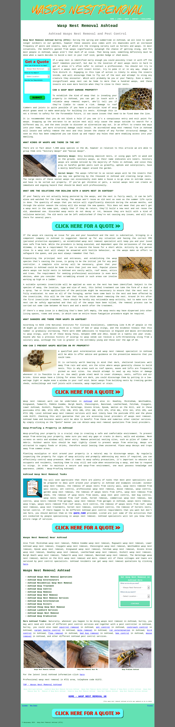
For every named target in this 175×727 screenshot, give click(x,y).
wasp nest (64, 60)
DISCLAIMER (146, 19)
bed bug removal (89, 633)
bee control (122, 633)
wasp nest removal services (69, 413)
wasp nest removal (54, 486)
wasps (138, 46)
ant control (103, 627)
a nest (69, 55)
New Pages (33, 705)
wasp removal (72, 102)
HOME (112, 19)
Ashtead (88, 401)
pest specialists (136, 480)
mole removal (84, 630)
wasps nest (70, 69)
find (31, 543)
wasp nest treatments (52, 507)
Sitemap (25, 705)
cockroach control (137, 627)
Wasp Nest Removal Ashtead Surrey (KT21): (47, 40)
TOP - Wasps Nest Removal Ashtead (42, 685)
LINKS (119, 19)
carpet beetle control (47, 630)
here (25, 564)
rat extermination (119, 630)
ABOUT (127, 19)
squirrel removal (69, 627)
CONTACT (135, 19)
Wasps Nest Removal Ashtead (46, 570)
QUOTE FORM (80, 513)
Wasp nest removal (34, 401)
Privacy (150, 705)
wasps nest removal (139, 416)
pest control (99, 510)
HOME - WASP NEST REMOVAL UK (87, 696)
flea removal (55, 633)
